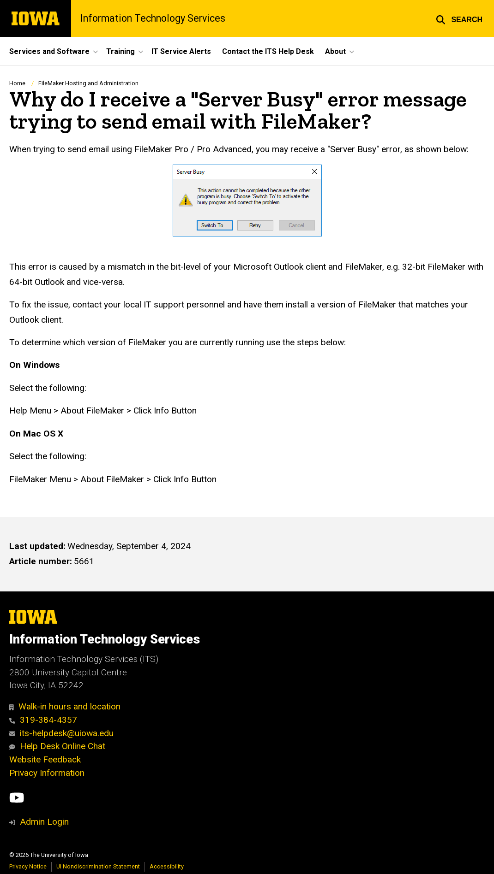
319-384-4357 (43, 720)
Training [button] (120, 51)
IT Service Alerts (181, 51)
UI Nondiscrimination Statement (98, 866)
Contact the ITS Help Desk (268, 51)
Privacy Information (46, 773)
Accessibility (167, 866)
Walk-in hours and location (64, 706)
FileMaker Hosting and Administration (88, 83)
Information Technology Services (152, 18)
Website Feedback (45, 759)
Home (17, 83)
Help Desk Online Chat (57, 746)
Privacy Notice (28, 866)
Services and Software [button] (49, 51)
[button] (459, 18)
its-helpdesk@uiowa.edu (61, 733)
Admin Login (44, 821)
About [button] (335, 51)
